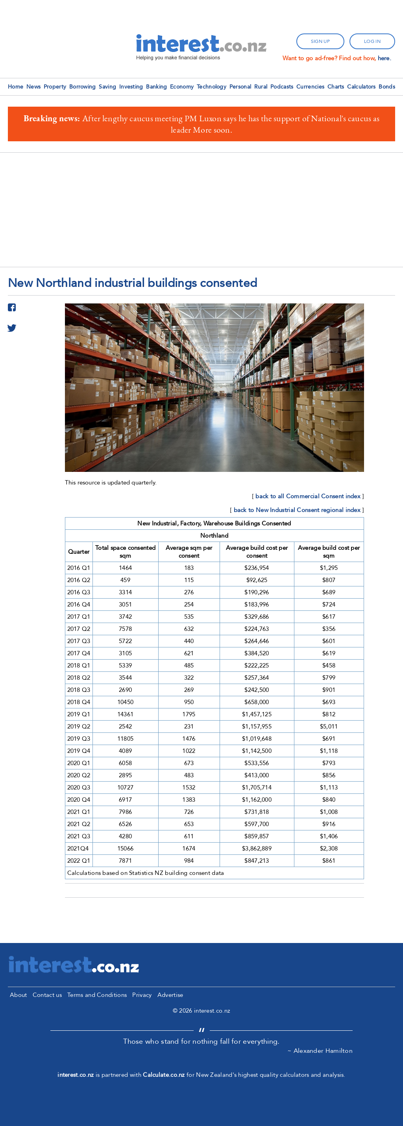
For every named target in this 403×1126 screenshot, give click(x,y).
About (18, 995)
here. (385, 58)
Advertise (170, 995)
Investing (131, 87)
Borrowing (82, 87)
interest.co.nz (75, 1075)
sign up (320, 41)
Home (15, 87)
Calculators (361, 87)
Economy (182, 87)
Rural (261, 87)
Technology (211, 87)
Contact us (47, 995)
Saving (107, 87)
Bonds (387, 87)
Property (55, 87)
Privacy (142, 995)
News (33, 87)
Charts (335, 87)
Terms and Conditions (97, 995)
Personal (240, 87)
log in (372, 41)
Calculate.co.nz (164, 1075)
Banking (156, 87)
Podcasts (281, 87)
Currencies (310, 87)
